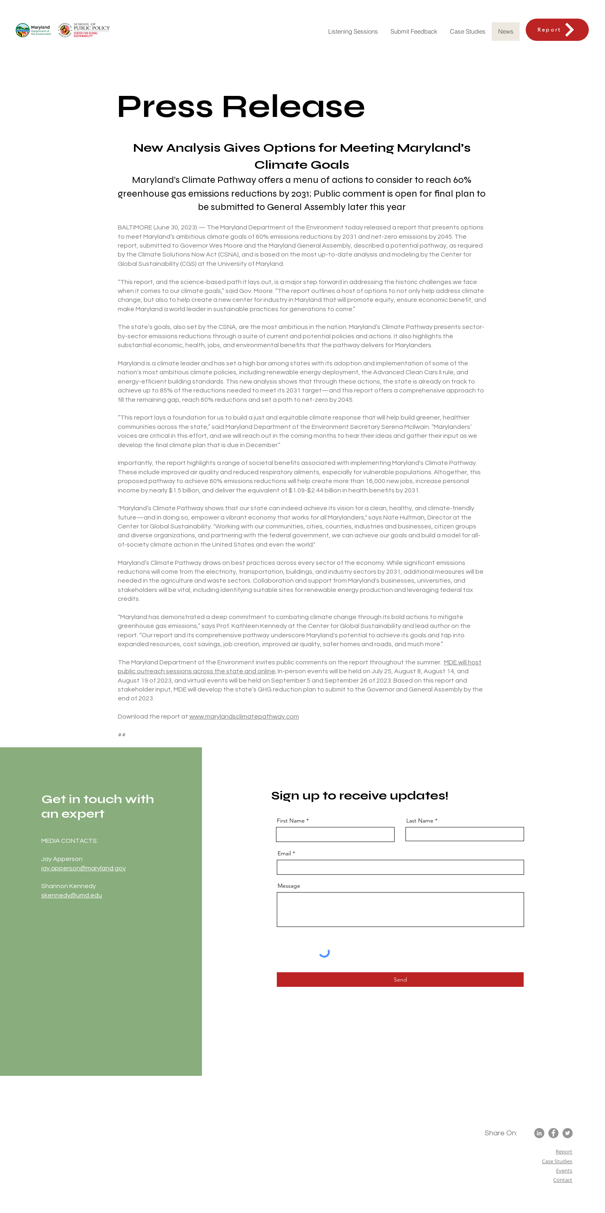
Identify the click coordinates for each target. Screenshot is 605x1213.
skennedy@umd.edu (71, 895)
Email (284, 853)
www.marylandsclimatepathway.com (244, 716)
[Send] (400, 979)
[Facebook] (553, 1133)
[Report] (557, 30)
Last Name (419, 820)
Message (289, 886)
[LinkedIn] (539, 1133)
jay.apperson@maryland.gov (83, 868)
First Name (291, 820)
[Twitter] (568, 1133)
